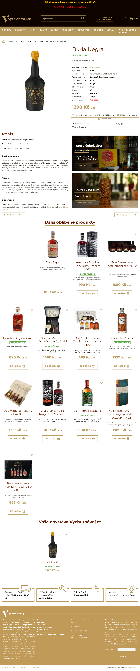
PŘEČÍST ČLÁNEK (84, 166)
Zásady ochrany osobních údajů (50, 634)
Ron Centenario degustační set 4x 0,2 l (122, 266)
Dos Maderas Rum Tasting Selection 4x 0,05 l (87, 341)
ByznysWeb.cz (131, 667)
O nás (39, 620)
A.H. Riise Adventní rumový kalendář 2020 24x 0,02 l (122, 414)
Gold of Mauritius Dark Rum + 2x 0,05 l (52, 339)
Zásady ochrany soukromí (30, 667)
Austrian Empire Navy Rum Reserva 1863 (87, 266)
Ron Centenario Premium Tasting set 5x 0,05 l (18, 487)
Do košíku (87, 293)
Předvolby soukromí (10, 667)
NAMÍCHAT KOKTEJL (85, 203)
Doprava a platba (44, 627)
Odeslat (123, 656)
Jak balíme (41, 625)
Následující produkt (126, 215)
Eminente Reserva (122, 338)
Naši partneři (42, 629)
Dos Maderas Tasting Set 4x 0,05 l (18, 412)
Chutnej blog (13, 658)
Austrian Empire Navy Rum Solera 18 (52, 412)
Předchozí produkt (13, 215)
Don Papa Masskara (87, 410)
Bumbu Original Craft (18, 338)
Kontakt (40, 622)
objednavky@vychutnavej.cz (83, 637)
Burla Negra (53, 562)
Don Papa (53, 262)
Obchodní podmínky (46, 632)
